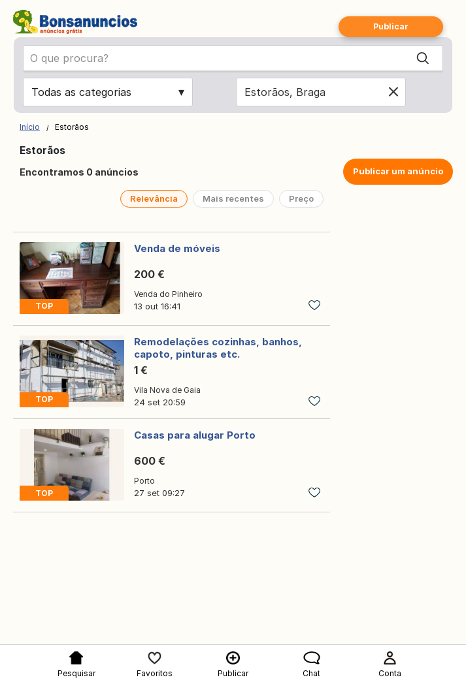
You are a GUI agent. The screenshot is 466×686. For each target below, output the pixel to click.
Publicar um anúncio (398, 171)
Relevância (154, 198)
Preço (301, 198)
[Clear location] (393, 92)
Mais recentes (233, 198)
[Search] (423, 58)
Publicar (390, 26)
